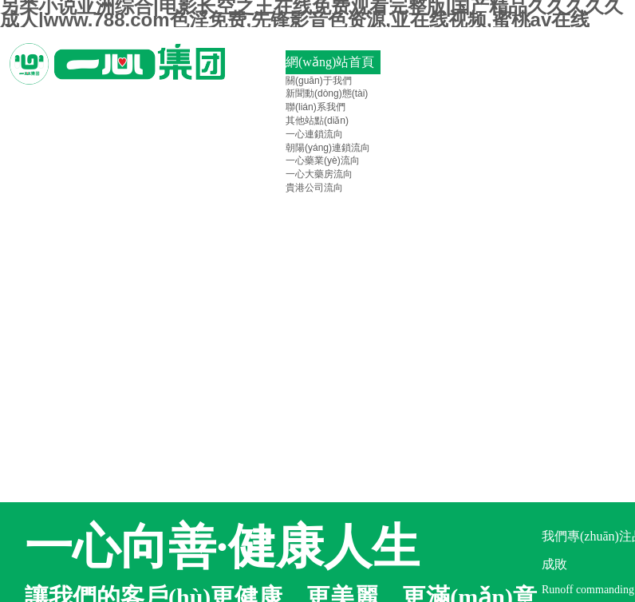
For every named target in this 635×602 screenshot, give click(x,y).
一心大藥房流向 (319, 174)
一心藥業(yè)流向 (323, 160)
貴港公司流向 (314, 187)
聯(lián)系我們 (315, 107)
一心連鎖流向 (314, 134)
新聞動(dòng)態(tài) (327, 93)
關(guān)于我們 (319, 80)
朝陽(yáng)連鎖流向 (328, 147)
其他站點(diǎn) (317, 120)
